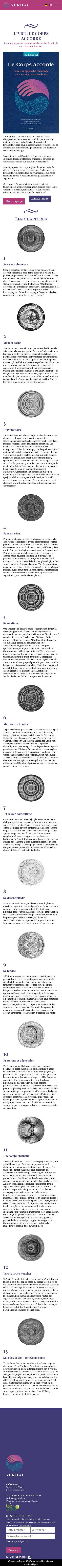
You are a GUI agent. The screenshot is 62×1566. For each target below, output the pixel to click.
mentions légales (25, 1526)
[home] (18, 4)
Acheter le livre (39, 198)
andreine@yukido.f (15, 1498)
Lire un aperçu (14, 201)
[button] (57, 5)
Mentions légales (31, 1564)
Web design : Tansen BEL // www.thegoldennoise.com (31, 1561)
